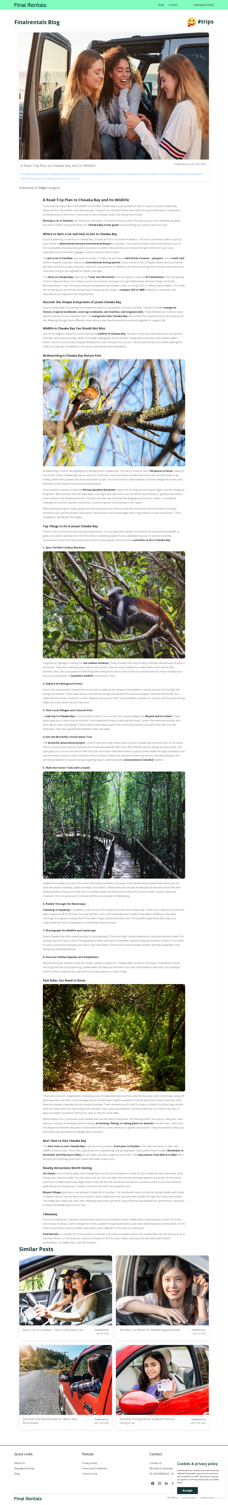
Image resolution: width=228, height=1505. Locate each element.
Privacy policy (89, 1463)
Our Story (172, 1497)
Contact (173, 5)
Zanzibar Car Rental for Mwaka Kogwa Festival (150, 1330)
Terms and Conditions (94, 1468)
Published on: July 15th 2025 (190, 164)
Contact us (156, 1463)
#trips (206, 21)
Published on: (97, 1331)
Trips (42, 188)
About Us (19, 1463)
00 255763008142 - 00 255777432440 (170, 1473)
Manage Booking (204, 5)
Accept (187, 1490)
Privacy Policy (198, 1479)
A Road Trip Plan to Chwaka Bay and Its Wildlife (58, 165)
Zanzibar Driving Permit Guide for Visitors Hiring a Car (147, 1421)
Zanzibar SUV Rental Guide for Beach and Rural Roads (50, 1421)
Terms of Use (89, 1473)
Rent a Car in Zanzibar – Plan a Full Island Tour (53, 1330)
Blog (161, 5)
